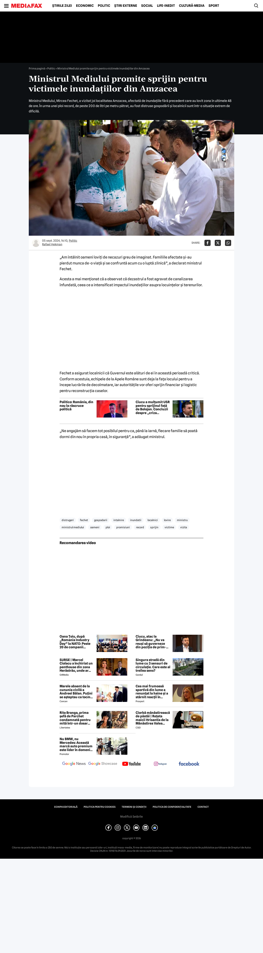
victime (169, 527)
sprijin (154, 527)
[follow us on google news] (74, 764)
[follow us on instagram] (160, 764)
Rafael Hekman (52, 244)
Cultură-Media (191, 5)
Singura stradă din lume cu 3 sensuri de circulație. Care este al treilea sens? (153, 665)
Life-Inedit (166, 5)
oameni (94, 527)
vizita (183, 527)
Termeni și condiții (134, 806)
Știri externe (125, 5)
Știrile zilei (62, 5)
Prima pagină (37, 68)
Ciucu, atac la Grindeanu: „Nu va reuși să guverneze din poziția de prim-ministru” (151, 642)
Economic (85, 5)
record (140, 527)
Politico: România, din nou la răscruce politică (76, 405)
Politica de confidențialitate (172, 806)
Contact (203, 806)
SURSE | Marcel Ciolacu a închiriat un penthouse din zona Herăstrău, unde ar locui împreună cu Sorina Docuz (76, 665)
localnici (153, 520)
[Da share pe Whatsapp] (228, 243)
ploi (108, 527)
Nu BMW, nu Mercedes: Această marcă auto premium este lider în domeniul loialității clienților (76, 744)
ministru (182, 520)
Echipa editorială (65, 806)
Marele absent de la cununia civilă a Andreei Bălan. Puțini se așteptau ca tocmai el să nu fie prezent (76, 691)
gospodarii (100, 520)
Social (147, 5)
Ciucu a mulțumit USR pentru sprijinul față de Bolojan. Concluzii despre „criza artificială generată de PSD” (153, 407)
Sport (214, 5)
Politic (104, 5)
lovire (167, 520)
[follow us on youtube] (131, 764)
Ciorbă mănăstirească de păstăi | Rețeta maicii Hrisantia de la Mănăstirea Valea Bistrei (153, 718)
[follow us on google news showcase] (102, 764)
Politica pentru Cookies (99, 806)
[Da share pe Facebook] (207, 243)
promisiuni (123, 527)
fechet (84, 520)
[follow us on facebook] (189, 764)
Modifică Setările (131, 816)
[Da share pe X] (218, 243)
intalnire (118, 520)
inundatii (135, 520)
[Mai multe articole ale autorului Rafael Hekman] (36, 243)
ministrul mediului (73, 527)
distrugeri (68, 520)
